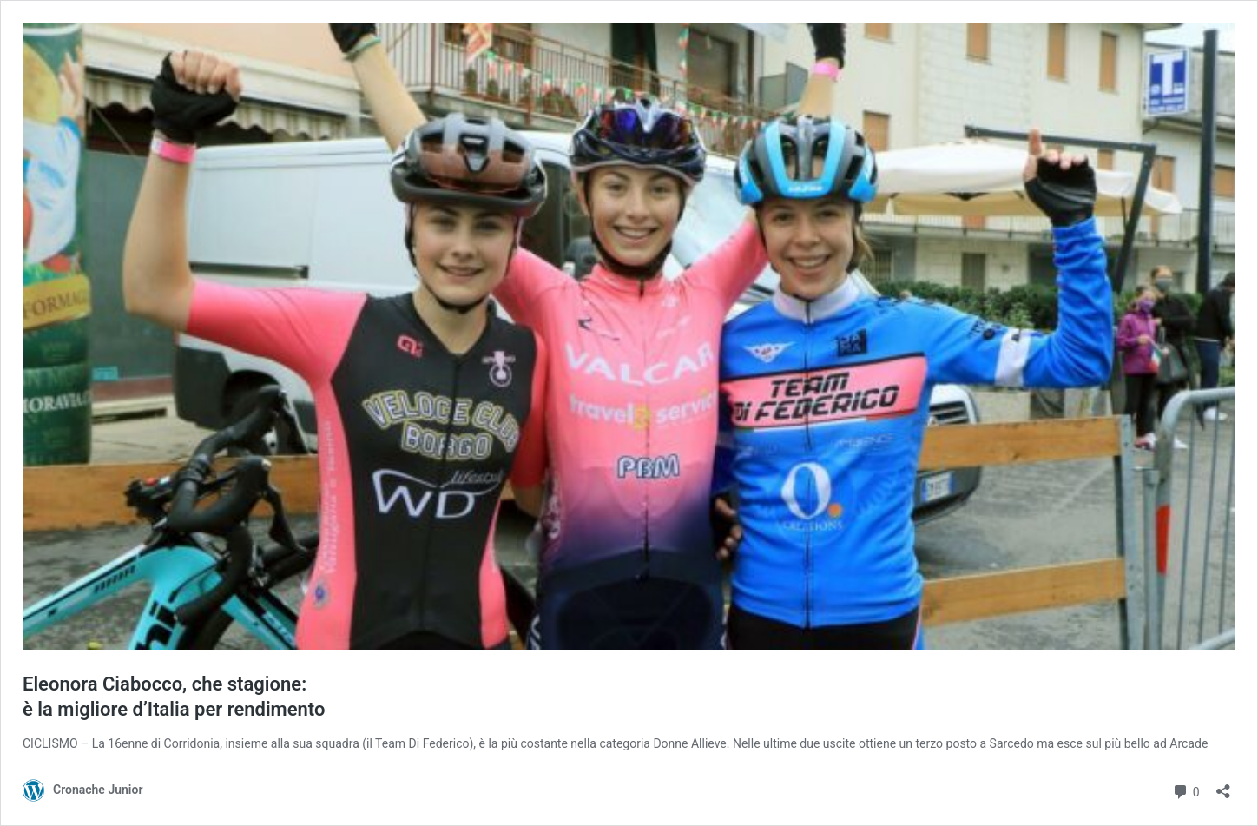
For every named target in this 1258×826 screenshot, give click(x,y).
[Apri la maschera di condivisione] (1223, 785)
